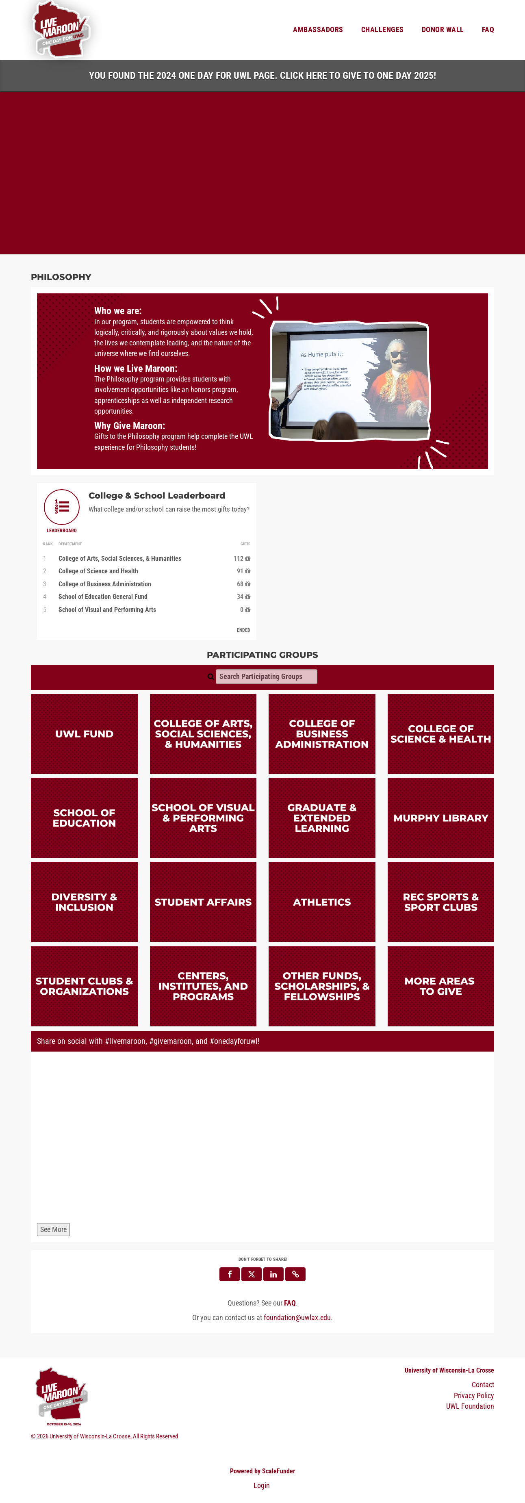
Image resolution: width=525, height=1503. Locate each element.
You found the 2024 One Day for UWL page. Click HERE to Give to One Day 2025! (262, 75)
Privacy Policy (474, 1396)
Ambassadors (318, 30)
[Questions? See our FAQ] (290, 1303)
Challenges (382, 30)
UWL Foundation (470, 1406)
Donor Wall (443, 30)
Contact (483, 1385)
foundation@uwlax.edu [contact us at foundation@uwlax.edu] (297, 1318)
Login (262, 1485)
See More (53, 1229)
